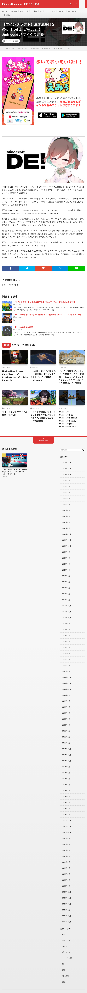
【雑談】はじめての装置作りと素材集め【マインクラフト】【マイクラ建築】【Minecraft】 (43, 376)
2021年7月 (66, 775)
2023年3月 (66, 658)
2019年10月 (66, 898)
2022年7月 (66, 705)
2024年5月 (66, 575)
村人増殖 (7, 15)
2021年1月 (66, 810)
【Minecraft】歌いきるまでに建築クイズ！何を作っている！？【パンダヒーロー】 (47, 315)
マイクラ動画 (67, 952)
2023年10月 (66, 617)
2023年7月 (66, 634)
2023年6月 (66, 640)
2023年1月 (66, 669)
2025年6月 (66, 499)
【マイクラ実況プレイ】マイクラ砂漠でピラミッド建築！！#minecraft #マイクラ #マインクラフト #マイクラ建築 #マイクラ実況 (71, 378)
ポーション (72, 11)
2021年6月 (66, 781)
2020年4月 (66, 863)
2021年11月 (66, 752)
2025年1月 (66, 528)
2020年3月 (66, 869)
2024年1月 (66, 599)
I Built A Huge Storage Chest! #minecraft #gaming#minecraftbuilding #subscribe (15, 376)
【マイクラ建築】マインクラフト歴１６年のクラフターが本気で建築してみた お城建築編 (43, 417)
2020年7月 (66, 846)
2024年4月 (66, 581)
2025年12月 (66, 464)
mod (21, 11)
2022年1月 (66, 740)
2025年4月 (66, 511)
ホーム (4, 11)
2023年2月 (66, 664)
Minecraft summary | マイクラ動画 (28, 988)
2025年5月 (66, 505)
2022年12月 (66, 675)
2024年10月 (66, 546)
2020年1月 (66, 881)
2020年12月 (66, 816)
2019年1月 (66, 904)
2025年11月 (66, 470)
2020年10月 (66, 828)
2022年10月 (66, 687)
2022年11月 (66, 681)
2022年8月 (66, 699)
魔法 (28, 11)
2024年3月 (66, 587)
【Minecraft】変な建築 (23, 328)
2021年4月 (66, 793)
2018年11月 (66, 916)
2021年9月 (66, 763)
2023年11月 (66, 611)
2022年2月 (66, 734)
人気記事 (13, 11)
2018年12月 (66, 910)
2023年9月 (66, 622)
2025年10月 (66, 476)
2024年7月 (66, 564)
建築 (35, 11)
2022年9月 (66, 693)
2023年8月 (66, 628)
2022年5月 (66, 716)
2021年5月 (66, 787)
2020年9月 (66, 834)
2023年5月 (66, 646)
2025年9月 (66, 481)
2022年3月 (66, 728)
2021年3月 (66, 799)
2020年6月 (66, 851)
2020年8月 (66, 840)
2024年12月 (66, 534)
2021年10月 (66, 757)
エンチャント (50, 11)
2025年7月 (66, 493)
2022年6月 (66, 710)
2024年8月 (66, 558)
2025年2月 (66, 523)
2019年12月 (66, 887)
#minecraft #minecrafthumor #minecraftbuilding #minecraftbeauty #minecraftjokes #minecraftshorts (68, 420)
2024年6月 (66, 570)
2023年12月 (66, 605)
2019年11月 (66, 893)
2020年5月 (66, 857)
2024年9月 (66, 552)
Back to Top (43, 442)
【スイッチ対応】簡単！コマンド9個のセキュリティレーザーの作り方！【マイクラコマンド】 (14, 473)
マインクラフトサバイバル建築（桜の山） (14, 414)
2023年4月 (66, 652)
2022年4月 (66, 722)
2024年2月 (66, 593)
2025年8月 (66, 487)
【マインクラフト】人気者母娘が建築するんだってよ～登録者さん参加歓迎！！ (46, 303)
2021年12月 (66, 746)
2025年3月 (66, 517)
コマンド (61, 11)
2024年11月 (66, 540)
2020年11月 (66, 822)
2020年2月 (66, 875)
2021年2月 (66, 804)
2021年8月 (66, 769)
